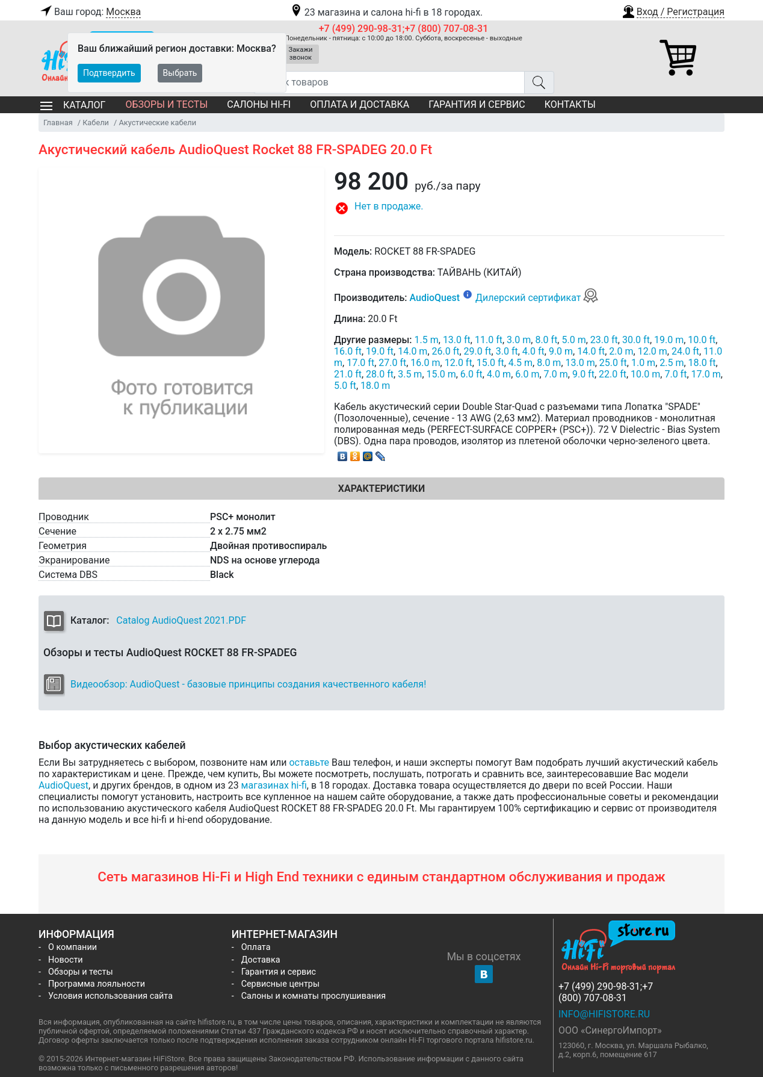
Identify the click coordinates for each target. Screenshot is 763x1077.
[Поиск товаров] (389, 82)
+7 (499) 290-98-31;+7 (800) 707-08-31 (404, 28)
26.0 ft (446, 351)
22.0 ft (612, 374)
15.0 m (441, 374)
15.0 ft (490, 362)
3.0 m (519, 340)
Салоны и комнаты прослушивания (313, 996)
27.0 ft (392, 362)
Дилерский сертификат (537, 297)
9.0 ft (583, 374)
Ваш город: (90, 12)
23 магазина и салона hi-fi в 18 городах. (386, 12)
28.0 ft (380, 374)
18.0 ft (702, 362)
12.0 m (652, 351)
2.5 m (672, 362)
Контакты (570, 104)
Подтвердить (109, 73)
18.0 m (375, 385)
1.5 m (427, 340)
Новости (65, 960)
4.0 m (499, 374)
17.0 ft (360, 362)
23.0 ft (604, 340)
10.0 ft (701, 340)
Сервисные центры (280, 984)
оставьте (309, 762)
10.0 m (645, 374)
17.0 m (706, 374)
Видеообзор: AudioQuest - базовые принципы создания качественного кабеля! (248, 684)
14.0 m (412, 351)
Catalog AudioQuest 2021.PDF (181, 620)
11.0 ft (488, 340)
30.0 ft (636, 340)
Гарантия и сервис (476, 104)
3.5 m (410, 374)
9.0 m (561, 351)
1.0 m (643, 362)
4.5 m (520, 362)
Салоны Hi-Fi (259, 104)
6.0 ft (471, 374)
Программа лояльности (96, 984)
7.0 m (556, 374)
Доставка (260, 960)
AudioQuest (434, 297)
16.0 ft (348, 351)
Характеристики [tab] (381, 488)
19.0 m (669, 340)
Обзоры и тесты (166, 104)
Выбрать (180, 73)
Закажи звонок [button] (301, 53)
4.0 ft (533, 351)
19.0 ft (380, 351)
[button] (672, 10)
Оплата (256, 947)
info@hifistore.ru (604, 1014)
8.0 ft (546, 340)
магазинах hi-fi (274, 785)
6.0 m (527, 374)
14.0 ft (591, 351)
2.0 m (621, 351)
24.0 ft (685, 351)
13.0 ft (457, 340)
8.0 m (549, 362)
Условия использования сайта (110, 996)
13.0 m (580, 362)
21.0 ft (348, 374)
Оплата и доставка (359, 104)
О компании (72, 947)
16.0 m (425, 362)
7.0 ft (675, 374)
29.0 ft (478, 351)
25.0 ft (613, 362)
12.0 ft (458, 362)
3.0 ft (507, 351)
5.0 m (573, 340)
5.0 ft (345, 385)
